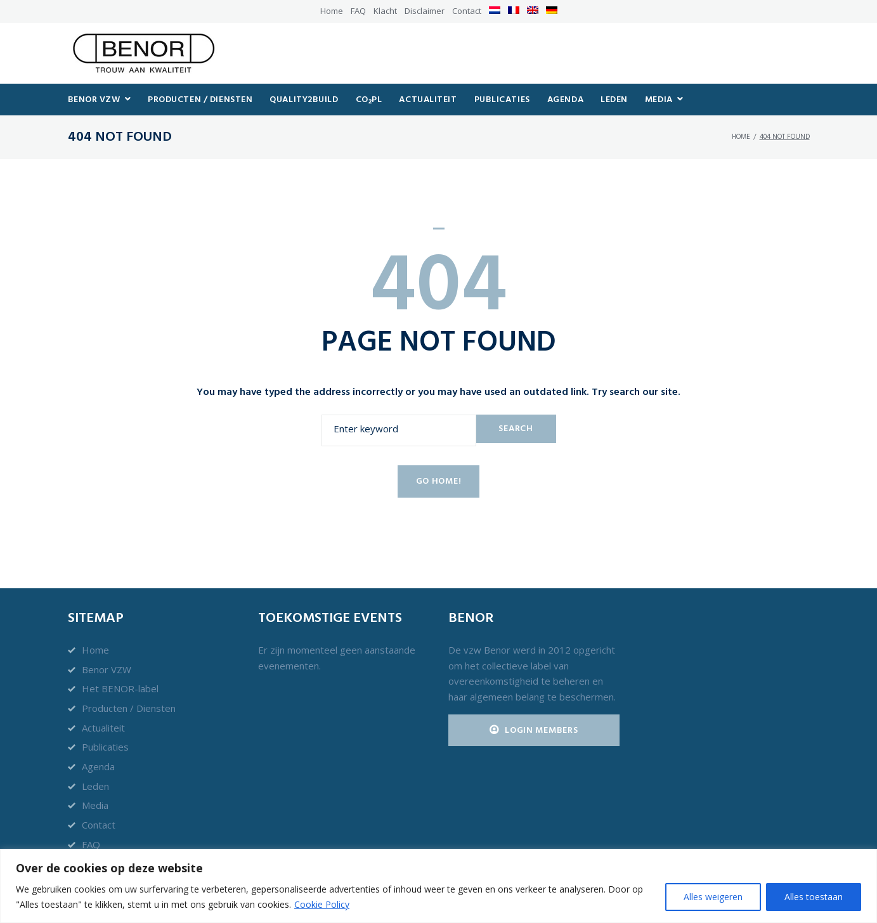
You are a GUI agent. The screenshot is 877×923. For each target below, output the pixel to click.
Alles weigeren (713, 897)
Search (515, 434)
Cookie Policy (321, 904)
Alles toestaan (813, 897)
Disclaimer (425, 10)
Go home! (439, 487)
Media (95, 805)
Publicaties (105, 746)
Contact (466, 10)
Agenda (98, 766)
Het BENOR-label (120, 688)
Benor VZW (106, 669)
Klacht (385, 10)
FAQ (358, 10)
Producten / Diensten (129, 708)
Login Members (534, 730)
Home (331, 10)
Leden (95, 786)
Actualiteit (103, 727)
